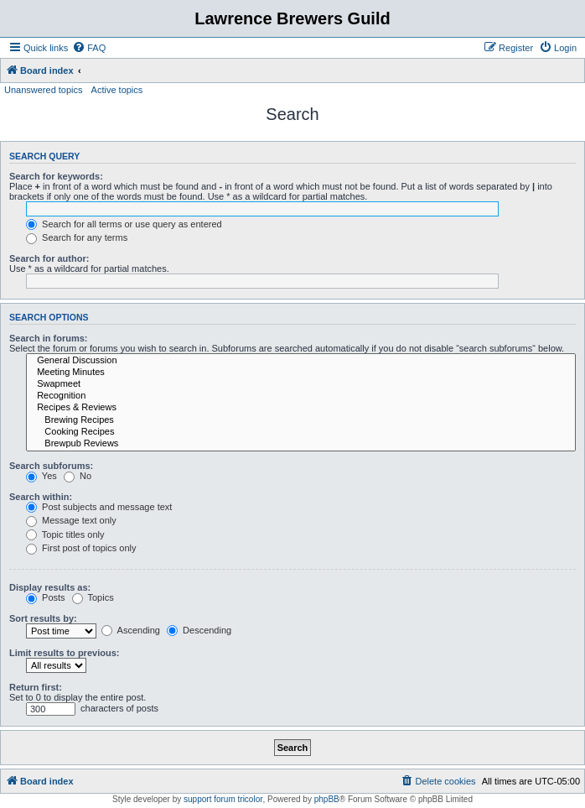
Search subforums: (51, 466)
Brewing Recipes (301, 420)
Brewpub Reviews (301, 444)
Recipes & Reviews (301, 408)
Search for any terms (76, 237)
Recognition (301, 396)
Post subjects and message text (99, 507)
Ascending (130, 630)
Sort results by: (43, 618)
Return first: (35, 687)
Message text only (71, 520)
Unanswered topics (43, 90)
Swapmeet (301, 384)
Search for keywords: (56, 176)
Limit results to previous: (64, 653)
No (77, 476)
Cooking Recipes (301, 432)
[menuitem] (89, 48)
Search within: (40, 497)
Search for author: (49, 258)
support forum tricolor (223, 799)
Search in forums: (48, 338)
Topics (93, 597)
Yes (41, 476)
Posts (45, 597)
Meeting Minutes (301, 372)
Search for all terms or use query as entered (124, 224)
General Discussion (301, 361)
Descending (199, 630)
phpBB (326, 799)
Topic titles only (65, 534)
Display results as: (50, 587)
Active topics (117, 90)
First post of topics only (81, 548)
